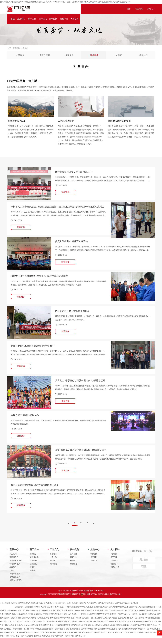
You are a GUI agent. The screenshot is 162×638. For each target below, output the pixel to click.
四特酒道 (53, 564)
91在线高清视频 (14, 618)
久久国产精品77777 (94, 614)
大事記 (119, 55)
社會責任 (94, 55)
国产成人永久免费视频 (137, 610)
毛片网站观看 (75, 629)
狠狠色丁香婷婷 (74, 610)
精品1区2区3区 (123, 618)
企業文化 (53, 554)
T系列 (11, 570)
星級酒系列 (13, 567)
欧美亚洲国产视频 (70, 625)
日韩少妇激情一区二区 (20, 629)
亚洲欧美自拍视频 (124, 621)
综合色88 (50, 607)
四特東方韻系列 (15, 560)
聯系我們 (143, 55)
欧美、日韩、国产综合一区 (13, 621)
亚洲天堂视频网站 (35, 614)
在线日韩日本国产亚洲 (80, 618)
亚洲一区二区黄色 (137, 618)
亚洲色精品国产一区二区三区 (62, 636)
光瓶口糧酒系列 (15, 580)
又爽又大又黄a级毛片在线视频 (55, 614)
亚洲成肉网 (61, 632)
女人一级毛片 (132, 614)
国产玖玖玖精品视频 (89, 629)
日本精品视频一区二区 (118, 610)
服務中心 (64, 19)
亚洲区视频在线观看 (49, 632)
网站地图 (134, 603)
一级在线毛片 (9, 636)
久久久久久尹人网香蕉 (33, 621)
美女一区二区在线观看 (25, 636)
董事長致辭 (45, 55)
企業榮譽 (69, 55)
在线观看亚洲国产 (101, 607)
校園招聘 (114, 564)
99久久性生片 (87, 607)
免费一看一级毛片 (85, 621)
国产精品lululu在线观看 (31, 610)
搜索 (128, 9)
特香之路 (53, 557)
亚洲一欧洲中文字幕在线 (59, 629)
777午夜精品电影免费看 (39, 629)
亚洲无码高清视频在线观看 (142, 621)
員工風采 (114, 557)
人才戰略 (114, 554)
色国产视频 (121, 614)
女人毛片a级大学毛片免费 (60, 618)
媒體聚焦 (73, 564)
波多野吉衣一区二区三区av (104, 632)
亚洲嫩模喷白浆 (45, 625)
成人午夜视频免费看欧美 (127, 629)
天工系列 (13, 554)
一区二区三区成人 (96, 618)
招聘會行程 (114, 567)
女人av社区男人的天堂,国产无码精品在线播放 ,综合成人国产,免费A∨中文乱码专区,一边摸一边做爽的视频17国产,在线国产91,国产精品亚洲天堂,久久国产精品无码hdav (65, 2)
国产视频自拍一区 (50, 621)
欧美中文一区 (143, 629)
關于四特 (32, 19)
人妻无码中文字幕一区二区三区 (27, 632)
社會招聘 (114, 560)
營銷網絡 (93, 554)
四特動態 (53, 19)
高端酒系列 (13, 557)
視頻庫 (72, 560)
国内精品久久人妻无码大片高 (103, 625)
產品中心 (21, 19)
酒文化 (52, 560)
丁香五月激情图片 (110, 614)
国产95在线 (59, 607)
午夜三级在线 (86, 610)
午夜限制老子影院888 (73, 607)
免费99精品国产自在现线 (68, 621)
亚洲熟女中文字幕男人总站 (35, 607)
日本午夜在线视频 (14, 610)
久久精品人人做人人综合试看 (26, 625)
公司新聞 (73, 554)
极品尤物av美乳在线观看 (107, 629)
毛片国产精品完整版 (138, 625)
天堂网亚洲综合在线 (100, 610)
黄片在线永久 (152, 625)
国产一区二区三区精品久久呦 (126, 632)
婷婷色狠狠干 (151, 607)
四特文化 (43, 19)
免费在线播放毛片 (49, 610)
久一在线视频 (57, 625)
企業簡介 (20, 55)
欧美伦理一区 (87, 632)
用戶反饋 (93, 560)
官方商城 (139, 9)
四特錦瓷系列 (14, 577)
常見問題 (93, 557)
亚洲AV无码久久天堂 (137, 607)
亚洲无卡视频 (61, 610)
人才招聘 (74, 19)
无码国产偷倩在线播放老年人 (15, 614)
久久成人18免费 (110, 618)
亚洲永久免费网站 (29, 618)
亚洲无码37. (19, 607)
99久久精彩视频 (84, 625)
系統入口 (150, 9)
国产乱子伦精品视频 (42, 636)
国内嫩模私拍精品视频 (147, 614)
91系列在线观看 (43, 618)
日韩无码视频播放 (122, 625)
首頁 (13, 19)
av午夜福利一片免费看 (77, 614)
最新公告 (73, 557)
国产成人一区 (80, 636)
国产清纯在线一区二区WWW (104, 621)
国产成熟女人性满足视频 (118, 607)
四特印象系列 (14, 574)
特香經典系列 (14, 564)
